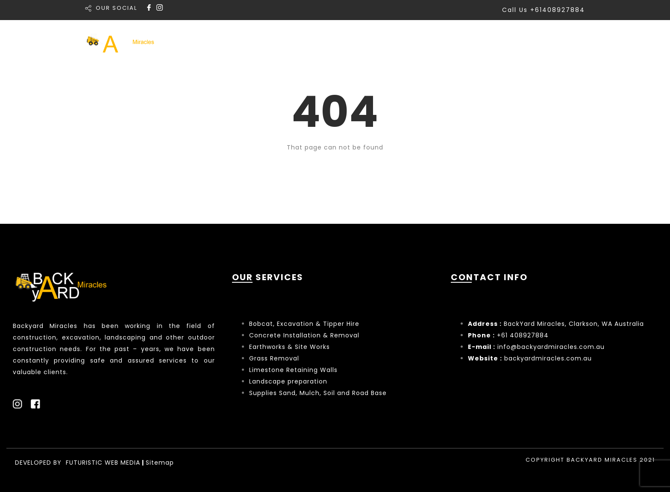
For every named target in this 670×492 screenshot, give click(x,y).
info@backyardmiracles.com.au (551, 347)
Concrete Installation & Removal (304, 335)
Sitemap (160, 462)
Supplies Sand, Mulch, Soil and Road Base (318, 393)
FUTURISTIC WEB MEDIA (103, 462)
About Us (513, 42)
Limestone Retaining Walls (293, 370)
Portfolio (457, 42)
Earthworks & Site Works (289, 347)
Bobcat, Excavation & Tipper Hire (304, 323)
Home (351, 42)
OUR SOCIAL (116, 8)
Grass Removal (275, 358)
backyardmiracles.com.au (548, 358)
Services (399, 42)
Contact (568, 42)
